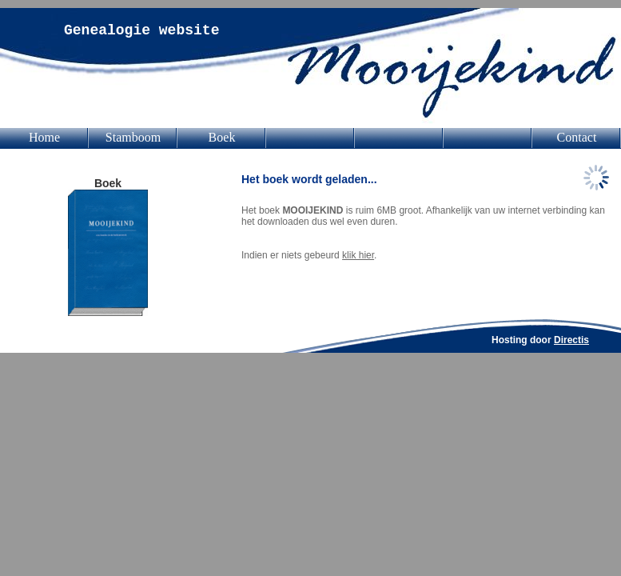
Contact (577, 137)
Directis (571, 340)
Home (44, 137)
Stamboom (133, 137)
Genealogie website (141, 30)
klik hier (358, 255)
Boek (222, 137)
